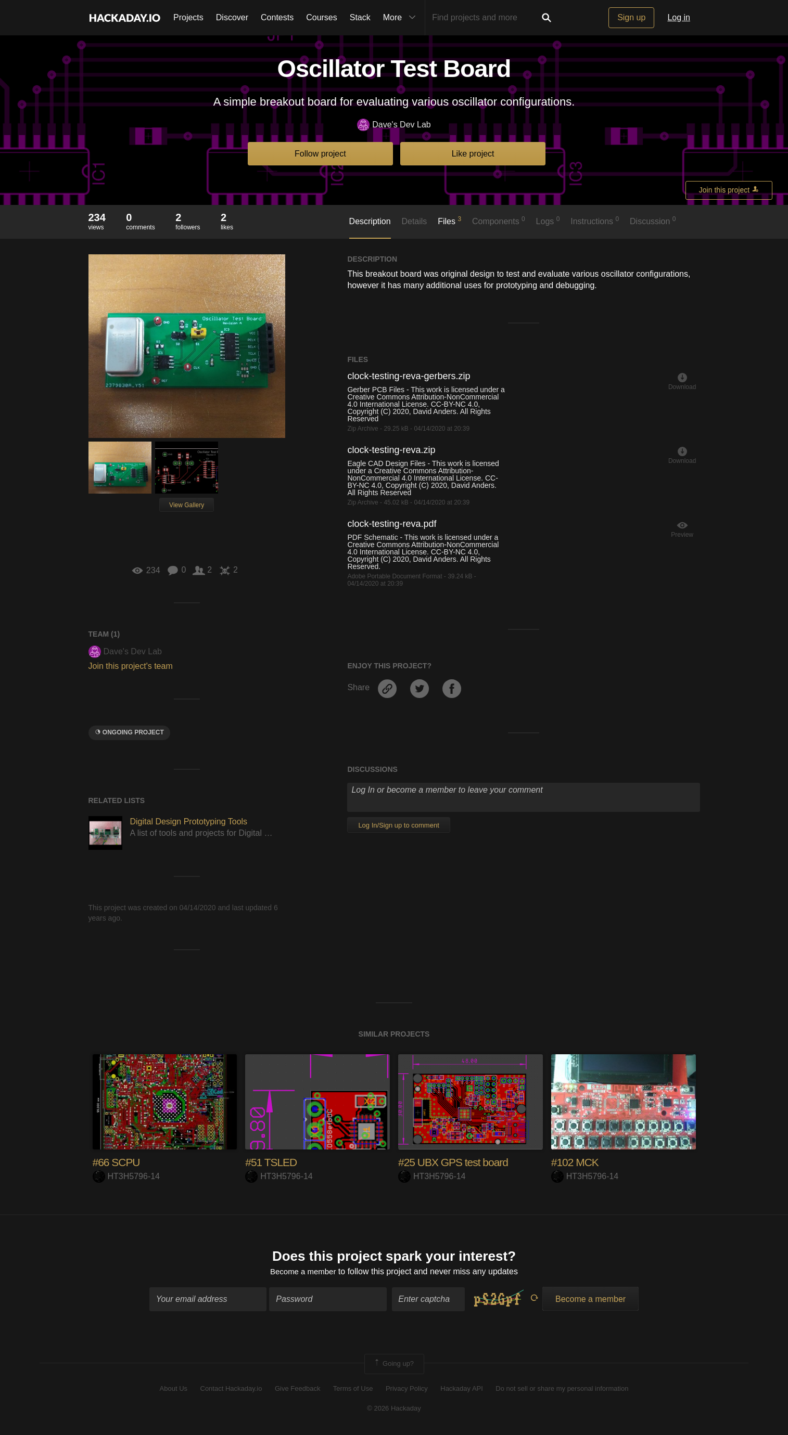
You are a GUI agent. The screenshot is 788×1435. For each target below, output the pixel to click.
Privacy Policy (407, 1389)
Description (370, 221)
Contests (277, 17)
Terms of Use (353, 1389)
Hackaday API (461, 1389)
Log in (678, 17)
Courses (321, 17)
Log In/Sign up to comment (398, 825)
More (402, 17)
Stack (360, 17)
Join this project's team (130, 666)
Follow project (320, 153)
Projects (188, 17)
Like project (473, 153)
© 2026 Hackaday (394, 1409)
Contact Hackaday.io (231, 1389)
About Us (173, 1389)
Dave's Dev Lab (393, 125)
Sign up (631, 17)
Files (449, 220)
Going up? (393, 1365)
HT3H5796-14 (126, 1176)
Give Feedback (297, 1389)
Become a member (303, 1272)
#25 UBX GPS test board (456, 1162)
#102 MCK (576, 1162)
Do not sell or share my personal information (561, 1389)
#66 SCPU (118, 1162)
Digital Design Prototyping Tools (189, 821)
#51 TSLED (272, 1162)
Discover (232, 17)
